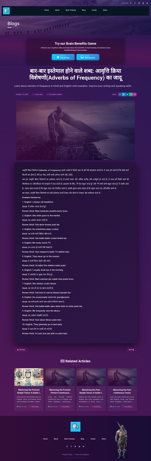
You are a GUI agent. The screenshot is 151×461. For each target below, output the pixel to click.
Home (46, 10)
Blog (83, 10)
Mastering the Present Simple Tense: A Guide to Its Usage (29, 393)
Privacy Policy (67, 454)
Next (131, 350)
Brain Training (71, 10)
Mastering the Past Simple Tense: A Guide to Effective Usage (91, 393)
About (57, 10)
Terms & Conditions (82, 454)
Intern (105, 10)
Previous (21, 350)
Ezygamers (68, 457)
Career (94, 10)
